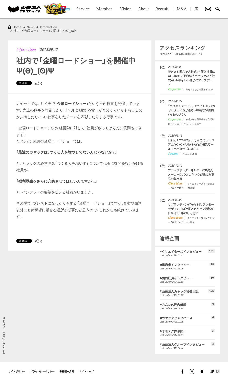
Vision (126, 9)
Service (83, 9)
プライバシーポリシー (42, 367)
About (143, 9)
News (31, 27)
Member (104, 9)
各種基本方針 (66, 367)
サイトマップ (86, 367)
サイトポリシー (16, 367)
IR (196, 9)
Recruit (162, 9)
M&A (181, 9)
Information (26, 46)
